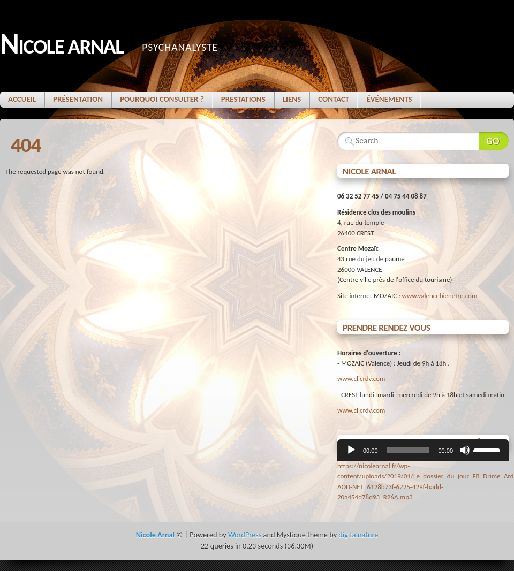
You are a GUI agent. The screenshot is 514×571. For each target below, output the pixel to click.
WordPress (244, 534)
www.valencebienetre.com (440, 296)
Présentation (78, 99)
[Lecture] (351, 450)
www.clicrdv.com (361, 379)
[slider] (408, 450)
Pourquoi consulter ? (162, 99)
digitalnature (358, 534)
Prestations (243, 99)
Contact (333, 99)
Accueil (22, 99)
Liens (292, 99)
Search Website (494, 141)
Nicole (61, 45)
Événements (389, 99)
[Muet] (464, 450)
